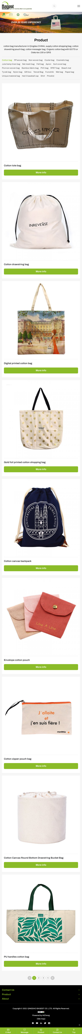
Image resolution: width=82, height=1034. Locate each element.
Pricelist (50, 76)
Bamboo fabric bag (30, 68)
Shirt (43, 76)
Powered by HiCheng (41, 1015)
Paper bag (69, 72)
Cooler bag (49, 60)
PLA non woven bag (11, 68)
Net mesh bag (28, 64)
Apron (48, 64)
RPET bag (55, 68)
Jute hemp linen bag (11, 64)
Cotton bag (7, 60)
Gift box (27, 72)
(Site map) (41, 1019)
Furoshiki (49, 72)
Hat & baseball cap (30, 76)
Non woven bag (36, 60)
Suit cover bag (59, 64)
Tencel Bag (38, 72)
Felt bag (40, 64)
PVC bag (44, 68)
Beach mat (66, 68)
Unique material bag (11, 76)
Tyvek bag (6, 72)
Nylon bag (17, 72)
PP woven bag (20, 60)
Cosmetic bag (62, 60)
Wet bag (59, 72)
